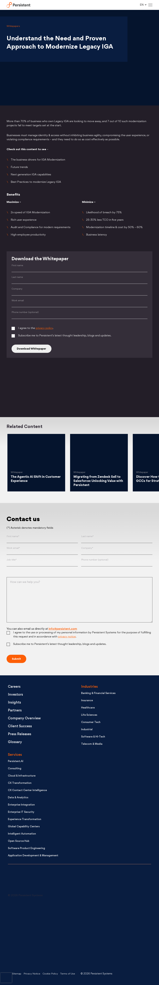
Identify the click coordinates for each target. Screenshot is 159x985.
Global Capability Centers (24, 827)
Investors (15, 695)
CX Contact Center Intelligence (27, 790)
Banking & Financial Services (98, 693)
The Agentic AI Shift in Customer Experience (28, 479)
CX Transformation (20, 783)
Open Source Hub (18, 841)
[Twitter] (30, 389)
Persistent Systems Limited (19, 5)
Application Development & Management (33, 856)
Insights (14, 703)
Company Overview (25, 718)
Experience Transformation (24, 819)
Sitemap (16, 974)
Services (15, 755)
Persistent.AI (15, 761)
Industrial (87, 730)
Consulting (14, 769)
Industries (89, 687)
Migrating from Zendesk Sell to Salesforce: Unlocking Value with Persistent (97, 481)
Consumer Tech (90, 722)
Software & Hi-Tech (93, 737)
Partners (15, 710)
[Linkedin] (79, 389)
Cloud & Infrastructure (21, 776)
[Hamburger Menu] (150, 5)
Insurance (87, 701)
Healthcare (88, 708)
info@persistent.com (63, 629)
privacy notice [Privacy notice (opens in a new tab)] (67, 637)
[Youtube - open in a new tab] (32, 934)
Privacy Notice (32, 974)
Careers (14, 687)
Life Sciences (89, 715)
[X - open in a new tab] (85, 910)
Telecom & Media (91, 744)
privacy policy (44, 328)
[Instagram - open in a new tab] (32, 959)
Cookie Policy (51, 974)
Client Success (20, 726)
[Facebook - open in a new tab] (85, 934)
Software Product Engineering (26, 848)
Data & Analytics (18, 798)
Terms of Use (69, 974)
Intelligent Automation (22, 834)
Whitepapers (13, 26)
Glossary (15, 742)
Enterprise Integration (21, 805)
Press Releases (20, 734)
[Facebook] (129, 389)
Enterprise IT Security (21, 812)
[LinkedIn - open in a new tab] (32, 910)
